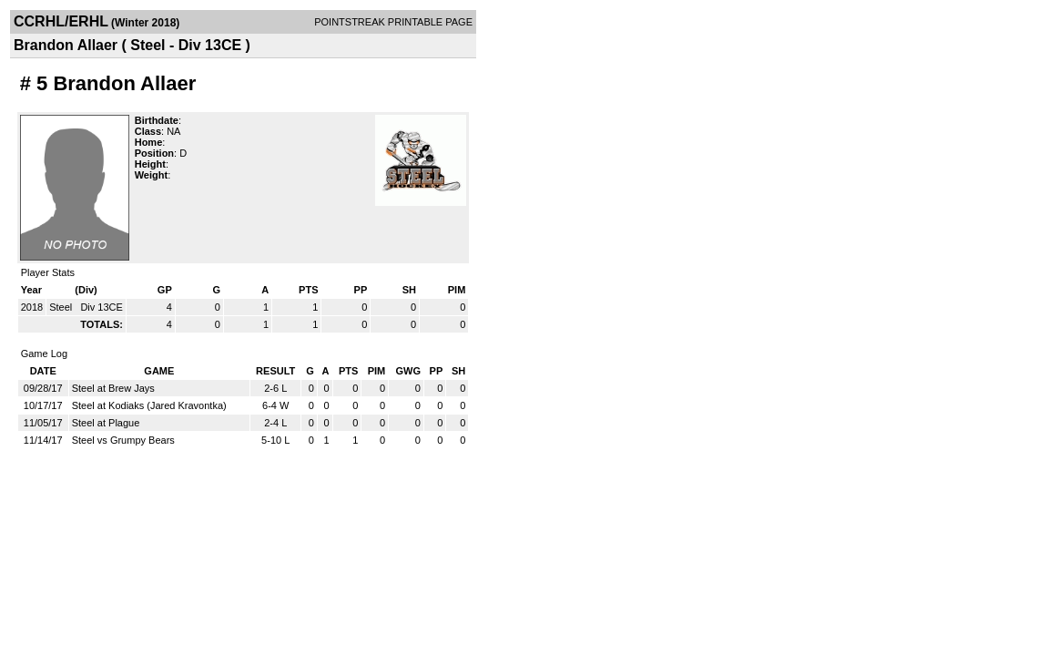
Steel (62, 307)
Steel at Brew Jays (113, 388)
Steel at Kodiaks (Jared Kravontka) (149, 405)
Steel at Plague (106, 422)
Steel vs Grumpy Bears (123, 440)
